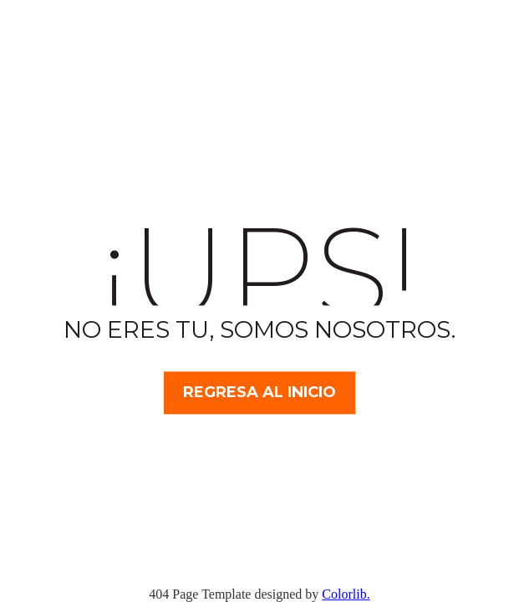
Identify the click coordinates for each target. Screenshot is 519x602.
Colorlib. (345, 594)
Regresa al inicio (259, 392)
